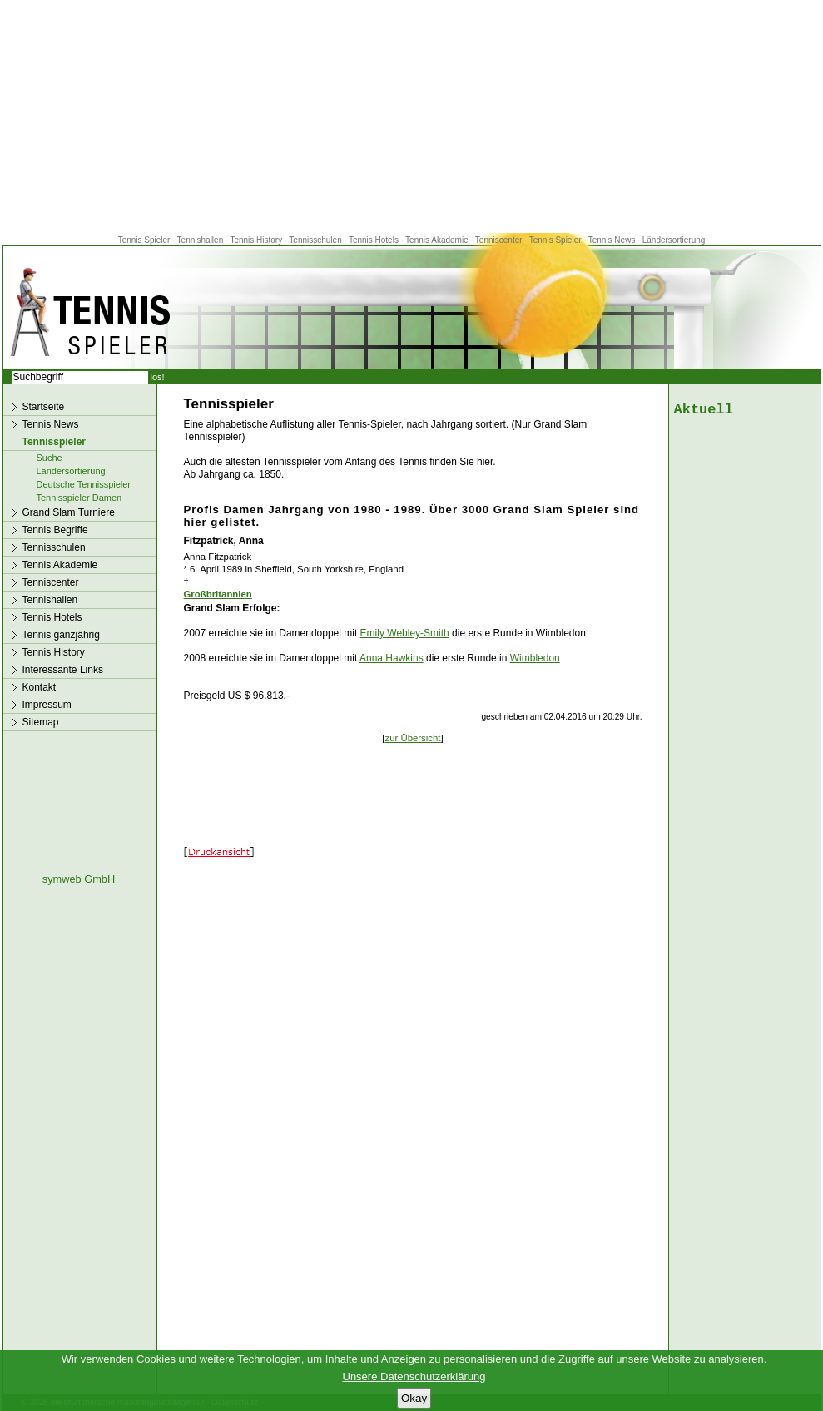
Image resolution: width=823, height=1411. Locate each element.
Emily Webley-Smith (404, 633)
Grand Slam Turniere (68, 512)
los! (158, 377)
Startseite (43, 407)
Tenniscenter (499, 240)
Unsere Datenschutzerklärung (414, 1376)
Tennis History (256, 240)
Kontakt (39, 687)
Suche (49, 458)
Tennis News (612, 240)
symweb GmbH (78, 879)
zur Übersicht (412, 738)
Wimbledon (535, 658)
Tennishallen (201, 240)
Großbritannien (218, 594)
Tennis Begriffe (55, 530)
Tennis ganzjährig (61, 635)
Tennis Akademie (437, 240)
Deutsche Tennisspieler (84, 484)
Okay (414, 1398)
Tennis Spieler (144, 240)
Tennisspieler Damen (79, 498)
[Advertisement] (411, 116)
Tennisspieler (54, 442)
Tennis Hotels (375, 240)
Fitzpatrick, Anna (224, 541)
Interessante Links (62, 670)
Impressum (47, 704)
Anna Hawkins (391, 658)
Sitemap (40, 722)
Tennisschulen (315, 240)
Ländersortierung (674, 240)
